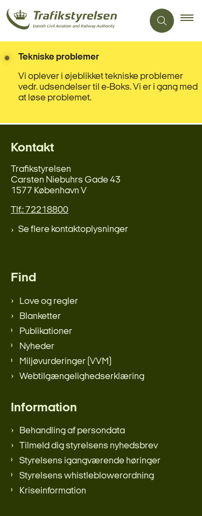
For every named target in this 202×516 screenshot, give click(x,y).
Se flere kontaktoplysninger (73, 229)
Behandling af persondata (72, 430)
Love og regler (48, 301)
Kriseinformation (52, 491)
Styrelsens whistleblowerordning (86, 476)
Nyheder (36, 346)
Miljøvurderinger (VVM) (65, 361)
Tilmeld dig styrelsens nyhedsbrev (88, 445)
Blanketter (40, 316)
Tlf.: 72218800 (39, 210)
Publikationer (45, 331)
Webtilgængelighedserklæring (81, 376)
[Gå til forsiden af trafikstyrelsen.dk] (71, 21)
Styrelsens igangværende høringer (90, 461)
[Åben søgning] (162, 21)
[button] (191, 21)
